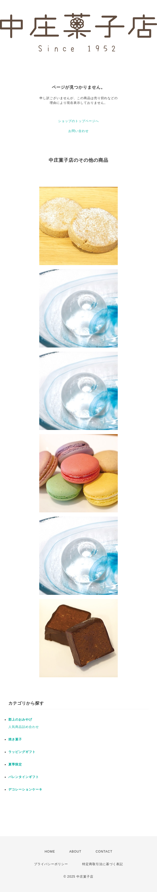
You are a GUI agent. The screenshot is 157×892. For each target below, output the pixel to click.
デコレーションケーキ (25, 789)
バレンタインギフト (23, 777)
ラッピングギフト (22, 752)
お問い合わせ (78, 131)
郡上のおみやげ (20, 719)
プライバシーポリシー (51, 864)
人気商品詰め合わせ (23, 727)
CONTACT (104, 851)
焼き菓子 (15, 739)
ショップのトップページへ (78, 121)
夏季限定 (15, 764)
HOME (49, 851)
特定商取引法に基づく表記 (102, 864)
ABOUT (75, 851)
